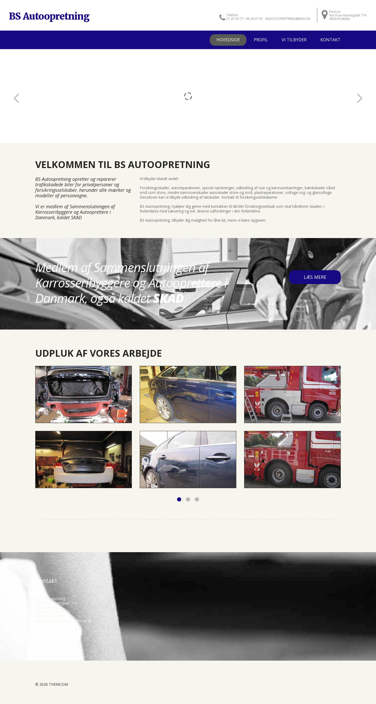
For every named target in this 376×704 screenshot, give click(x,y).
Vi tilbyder (294, 40)
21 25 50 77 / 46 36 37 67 (244, 18)
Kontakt (330, 40)
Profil (261, 40)
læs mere (315, 277)
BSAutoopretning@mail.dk (69, 620)
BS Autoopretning (49, 16)
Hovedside (228, 40)
